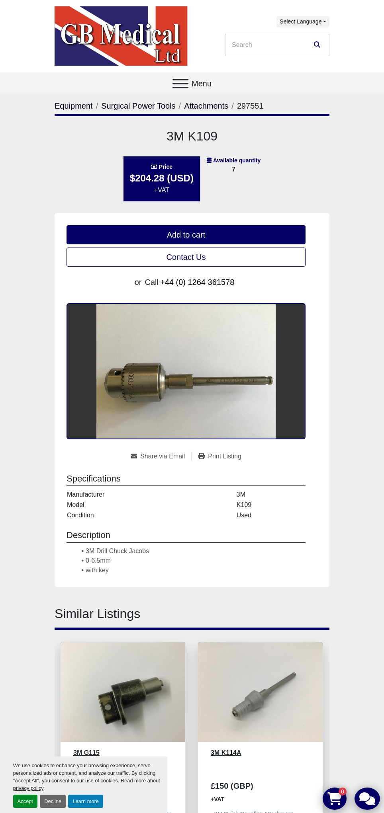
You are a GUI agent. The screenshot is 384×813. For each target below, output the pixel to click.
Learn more (85, 801)
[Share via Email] (161, 456)
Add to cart (186, 234)
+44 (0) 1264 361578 (197, 282)
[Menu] (180, 83)
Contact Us (186, 257)
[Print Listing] (220, 456)
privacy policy (28, 788)
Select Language (300, 21)
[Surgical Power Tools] (138, 105)
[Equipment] (74, 105)
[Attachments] (206, 105)
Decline (52, 801)
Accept (25, 801)
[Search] (272, 45)
